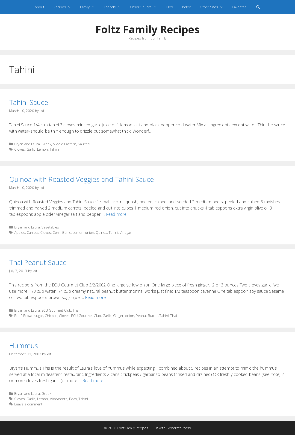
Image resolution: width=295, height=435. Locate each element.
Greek (46, 144)
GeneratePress (178, 428)
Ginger (118, 315)
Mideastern (59, 398)
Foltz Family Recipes (147, 29)
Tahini (54, 149)
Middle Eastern (64, 144)
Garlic (31, 149)
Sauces (84, 144)
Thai (76, 310)
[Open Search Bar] (258, 7)
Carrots (33, 232)
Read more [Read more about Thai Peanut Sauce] (95, 297)
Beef (18, 315)
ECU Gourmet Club (56, 310)
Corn (56, 232)
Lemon (42, 149)
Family (89, 7)
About (39, 7)
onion (89, 232)
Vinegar (125, 232)
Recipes (64, 7)
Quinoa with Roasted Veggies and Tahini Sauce (81, 179)
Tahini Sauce (28, 102)
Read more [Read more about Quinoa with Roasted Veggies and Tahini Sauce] (116, 214)
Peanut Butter (147, 315)
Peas (73, 398)
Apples (19, 232)
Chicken (51, 315)
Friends (114, 7)
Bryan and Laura (27, 144)
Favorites (239, 7)
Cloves (19, 149)
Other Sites (214, 7)
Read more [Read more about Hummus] (93, 380)
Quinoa (101, 232)
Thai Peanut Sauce (38, 262)
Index (186, 7)
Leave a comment (28, 404)
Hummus (23, 345)
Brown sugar (33, 315)
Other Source (145, 7)
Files (169, 7)
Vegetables (50, 227)
